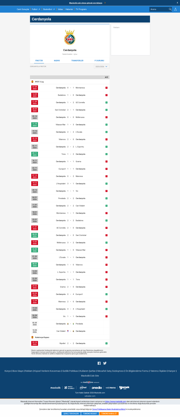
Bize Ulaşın (18, 371)
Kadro (57, 61)
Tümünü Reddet (90, 414)
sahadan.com (90, 396)
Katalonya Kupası (42, 337)
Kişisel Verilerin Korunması (47, 371)
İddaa (60, 9)
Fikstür (39, 61)
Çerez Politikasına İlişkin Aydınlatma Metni (109, 409)
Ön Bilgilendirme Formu (137, 371)
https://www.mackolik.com (115, 401)
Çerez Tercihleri (71, 414)
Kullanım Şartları (88, 371)
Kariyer (171, 371)
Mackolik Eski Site (90, 375)
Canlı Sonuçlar (23, 9)
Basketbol (47, 9)
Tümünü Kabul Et (109, 414)
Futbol (34, 9)
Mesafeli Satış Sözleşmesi (111, 371)
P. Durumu (99, 61)
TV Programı (81, 9)
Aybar (75, 54)
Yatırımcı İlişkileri (158, 371)
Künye (8, 371)
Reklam (28, 371)
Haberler (69, 9)
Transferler (77, 61)
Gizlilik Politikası (70, 371)
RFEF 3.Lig (39, 82)
